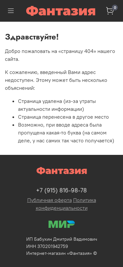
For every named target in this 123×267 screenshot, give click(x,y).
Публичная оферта (49, 200)
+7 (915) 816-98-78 (61, 190)
